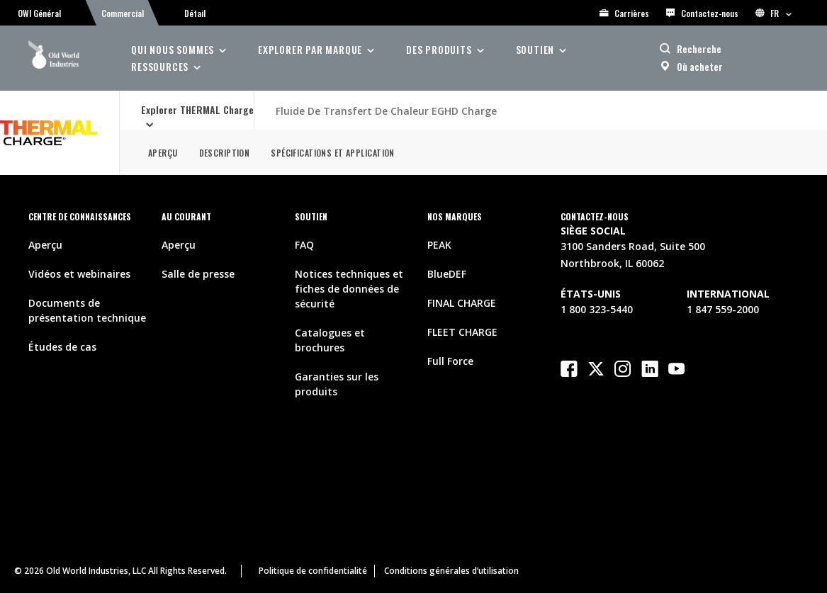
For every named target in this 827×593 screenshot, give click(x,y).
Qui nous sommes (172, 49)
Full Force (450, 361)
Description (224, 153)
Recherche (699, 48)
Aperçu (163, 153)
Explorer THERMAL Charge (197, 109)
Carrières (624, 13)
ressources (160, 66)
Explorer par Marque (310, 49)
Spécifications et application (332, 153)
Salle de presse (198, 274)
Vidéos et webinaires (79, 274)
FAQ (304, 245)
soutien (535, 49)
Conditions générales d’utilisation (451, 571)
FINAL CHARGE (461, 303)
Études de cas (62, 347)
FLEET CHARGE (462, 332)
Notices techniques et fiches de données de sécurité (349, 288)
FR (773, 13)
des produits (439, 49)
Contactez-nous (702, 13)
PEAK (439, 245)
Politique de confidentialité (313, 571)
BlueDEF (446, 274)
